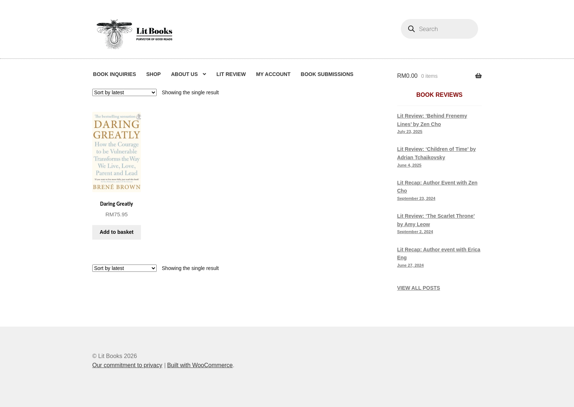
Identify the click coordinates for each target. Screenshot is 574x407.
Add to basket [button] (117, 232)
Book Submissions (327, 74)
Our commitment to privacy (127, 365)
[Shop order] (124, 92)
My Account (273, 74)
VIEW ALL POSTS (418, 288)
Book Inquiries (114, 74)
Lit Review (231, 74)
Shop (153, 74)
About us (184, 74)
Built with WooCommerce (199, 365)
